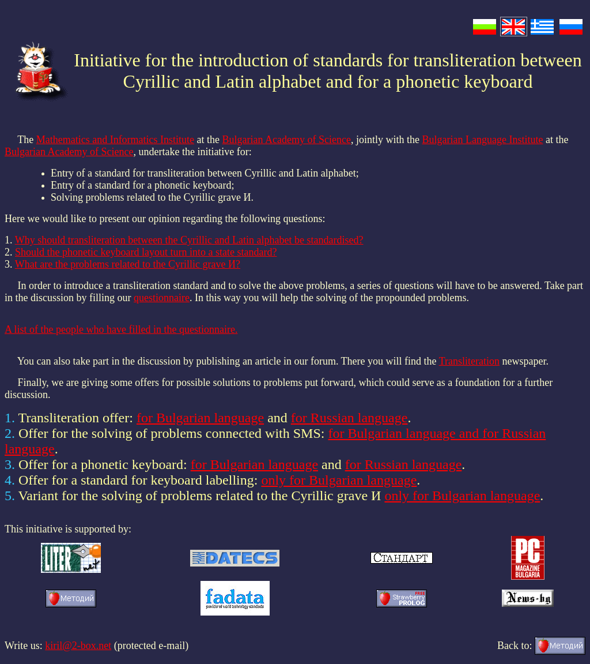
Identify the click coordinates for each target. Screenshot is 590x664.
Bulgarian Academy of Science (286, 139)
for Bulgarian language (200, 417)
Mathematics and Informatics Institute (115, 139)
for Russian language (349, 417)
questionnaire (162, 297)
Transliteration (469, 361)
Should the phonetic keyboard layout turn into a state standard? (146, 252)
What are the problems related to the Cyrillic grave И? (127, 264)
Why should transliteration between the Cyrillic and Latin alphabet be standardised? (189, 240)
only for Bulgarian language (339, 479)
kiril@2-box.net (78, 645)
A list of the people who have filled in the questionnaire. (121, 329)
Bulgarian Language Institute (482, 139)
